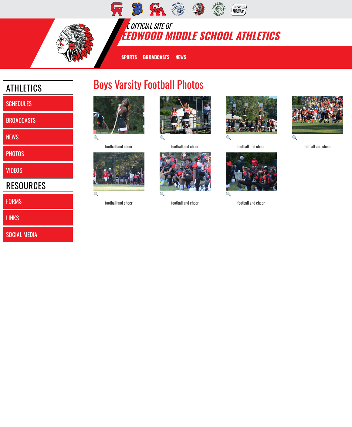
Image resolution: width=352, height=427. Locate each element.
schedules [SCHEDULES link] (19, 103)
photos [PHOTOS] (15, 153)
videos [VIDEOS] (14, 170)
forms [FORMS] (14, 201)
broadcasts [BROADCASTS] (21, 120)
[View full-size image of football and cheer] (118, 118)
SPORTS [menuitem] (129, 57)
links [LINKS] (12, 217)
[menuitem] (115, 9)
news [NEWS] (12, 136)
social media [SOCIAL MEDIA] (21, 234)
